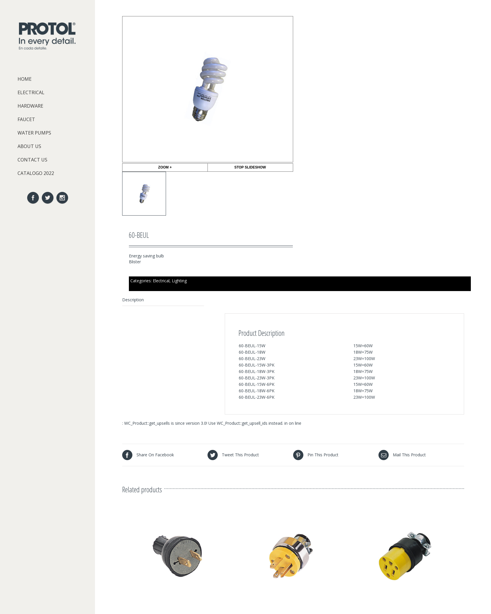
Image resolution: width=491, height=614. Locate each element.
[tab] (163, 300)
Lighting (179, 280)
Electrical (161, 280)
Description (133, 299)
